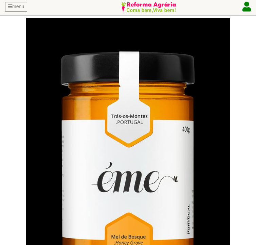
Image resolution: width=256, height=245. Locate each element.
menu (16, 6)
